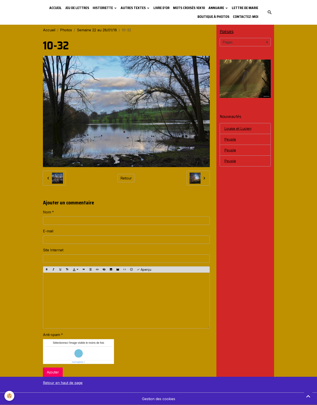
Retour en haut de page (63, 383)
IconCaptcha (77, 362)
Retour (126, 178)
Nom (47, 212)
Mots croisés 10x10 (189, 8)
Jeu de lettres (77, 8)
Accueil (55, 8)
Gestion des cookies (158, 399)
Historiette (103, 8)
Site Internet (53, 250)
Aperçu (144, 270)
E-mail (48, 231)
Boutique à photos (213, 16)
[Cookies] (9, 396)
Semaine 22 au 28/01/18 (97, 30)
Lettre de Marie (245, 8)
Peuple (230, 139)
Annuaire (216, 8)
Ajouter (53, 372)
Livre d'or (161, 8)
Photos (66, 30)
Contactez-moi (245, 16)
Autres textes (133, 8)
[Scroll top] (308, 396)
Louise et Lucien (237, 128)
